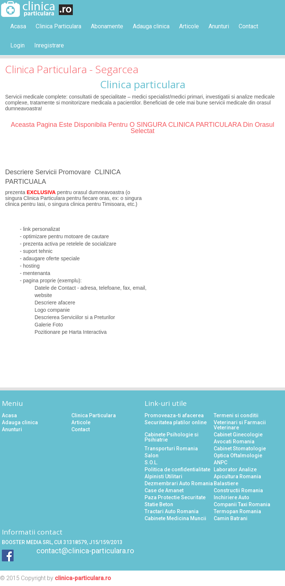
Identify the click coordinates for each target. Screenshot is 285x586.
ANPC (220, 462)
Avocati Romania (234, 441)
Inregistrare (49, 45)
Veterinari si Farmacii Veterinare (240, 425)
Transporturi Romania (171, 448)
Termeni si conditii (236, 415)
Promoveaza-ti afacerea (174, 415)
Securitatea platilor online (176, 422)
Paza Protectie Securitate (175, 497)
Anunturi (219, 26)
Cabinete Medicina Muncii (175, 518)
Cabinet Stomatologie (240, 448)
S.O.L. (151, 462)
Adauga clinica (151, 26)
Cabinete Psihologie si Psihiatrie (172, 437)
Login (17, 45)
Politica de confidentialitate (177, 469)
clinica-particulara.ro (83, 578)
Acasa (18, 26)
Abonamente (107, 26)
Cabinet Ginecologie (238, 434)
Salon (151, 455)
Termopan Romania (237, 511)
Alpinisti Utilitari (163, 476)
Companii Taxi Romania (242, 504)
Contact (248, 26)
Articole (189, 26)
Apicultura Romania (237, 476)
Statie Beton (159, 504)
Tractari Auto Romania (172, 511)
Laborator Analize (235, 469)
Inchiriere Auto (231, 497)
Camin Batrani (230, 518)
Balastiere (226, 483)
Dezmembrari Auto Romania (179, 483)
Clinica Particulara (58, 26)
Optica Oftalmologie (238, 455)
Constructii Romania (238, 490)
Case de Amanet (164, 490)
